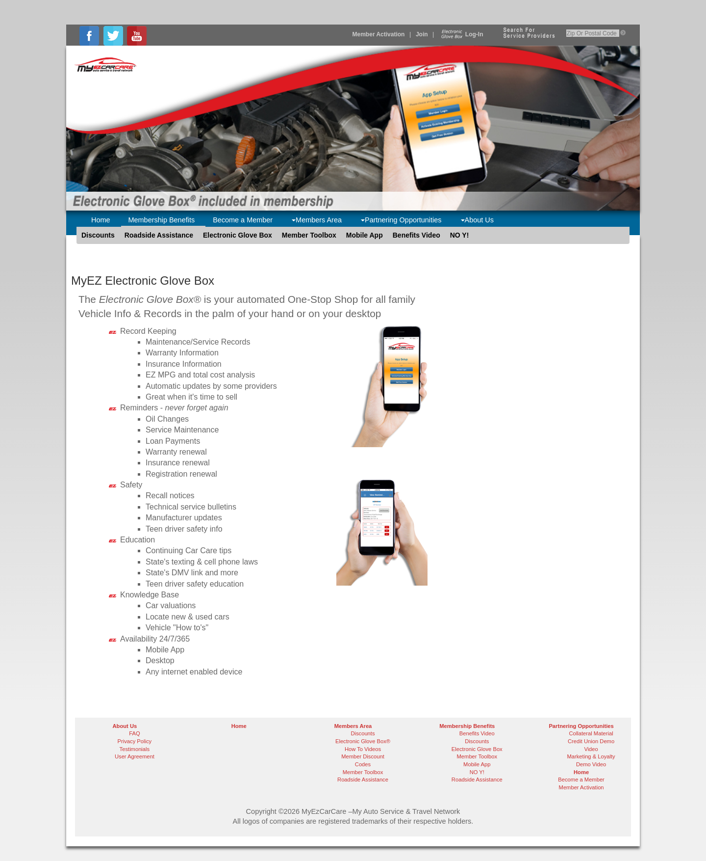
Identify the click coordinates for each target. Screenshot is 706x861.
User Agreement (134, 756)
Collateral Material (591, 733)
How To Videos (363, 749)
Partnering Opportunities (401, 220)
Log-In (461, 34)
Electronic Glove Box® (362, 741)
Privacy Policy (135, 741)
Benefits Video (416, 235)
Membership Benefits (161, 220)
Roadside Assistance (159, 235)
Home (100, 220)
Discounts (98, 235)
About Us (477, 220)
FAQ (134, 733)
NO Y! (459, 235)
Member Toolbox (309, 235)
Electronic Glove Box (237, 235)
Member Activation (379, 34)
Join (422, 34)
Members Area (317, 220)
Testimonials (135, 749)
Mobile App (364, 235)
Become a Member (243, 220)
